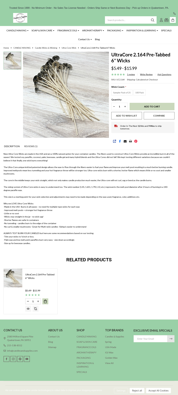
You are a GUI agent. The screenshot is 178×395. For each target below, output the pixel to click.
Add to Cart (152, 106)
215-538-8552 (13, 345)
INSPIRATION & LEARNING (141, 30)
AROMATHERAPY (92, 30)
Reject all (137, 390)
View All (109, 363)
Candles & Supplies (114, 336)
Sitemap (52, 347)
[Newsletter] (170, 338)
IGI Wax (109, 352)
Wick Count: (118, 86)
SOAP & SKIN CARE (42, 30)
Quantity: (116, 99)
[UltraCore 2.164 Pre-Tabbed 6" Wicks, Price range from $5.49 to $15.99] (13, 278)
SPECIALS (166, 30)
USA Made (110, 347)
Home (6, 48)
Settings (120, 390)
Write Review (146, 74)
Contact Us (84, 39)
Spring (108, 341)
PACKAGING (114, 30)
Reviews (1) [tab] (30, 146)
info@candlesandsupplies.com (21, 350)
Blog (97, 39)
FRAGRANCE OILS (67, 30)
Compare (159, 115)
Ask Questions (164, 74)
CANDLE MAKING (16, 30)
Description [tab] (12, 146)
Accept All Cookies (158, 390)
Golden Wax (111, 357)
